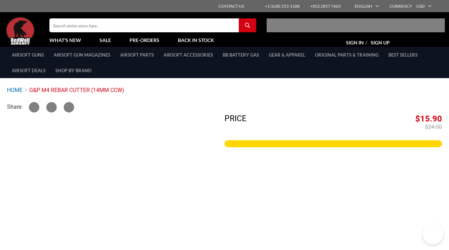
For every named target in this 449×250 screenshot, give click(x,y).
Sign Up (380, 46)
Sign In (355, 46)
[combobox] (153, 29)
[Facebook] (51, 114)
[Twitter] (34, 114)
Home (15, 97)
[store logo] (36, 35)
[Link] (69, 114)
